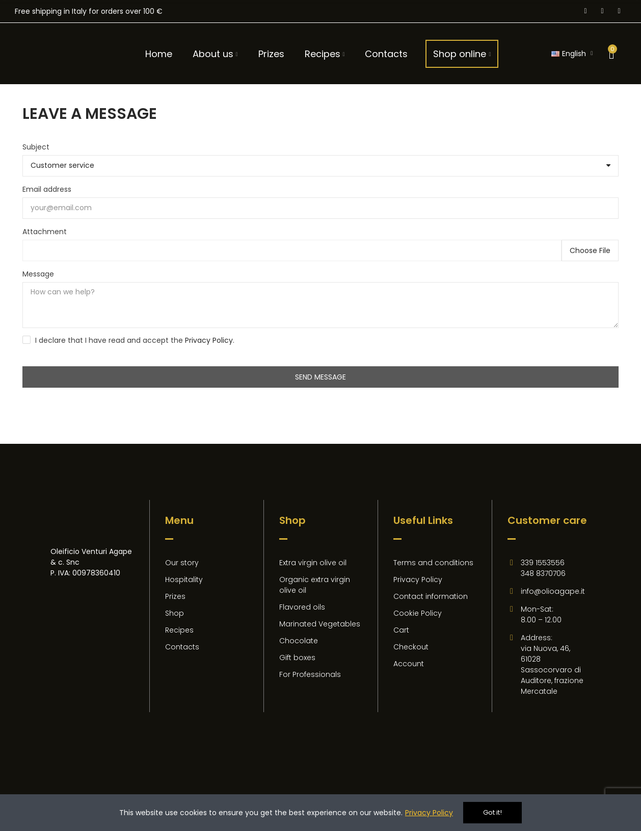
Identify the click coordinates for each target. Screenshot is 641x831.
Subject (35, 147)
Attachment (44, 231)
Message (38, 274)
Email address (46, 189)
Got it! (492, 812)
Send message (320, 377)
